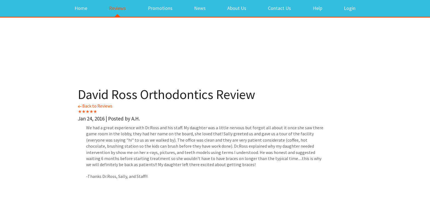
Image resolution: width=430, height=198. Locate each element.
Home (81, 8)
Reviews (117, 8)
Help (317, 8)
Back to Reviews (95, 106)
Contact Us (279, 8)
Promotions (160, 8)
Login (349, 8)
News (200, 8)
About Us (236, 8)
